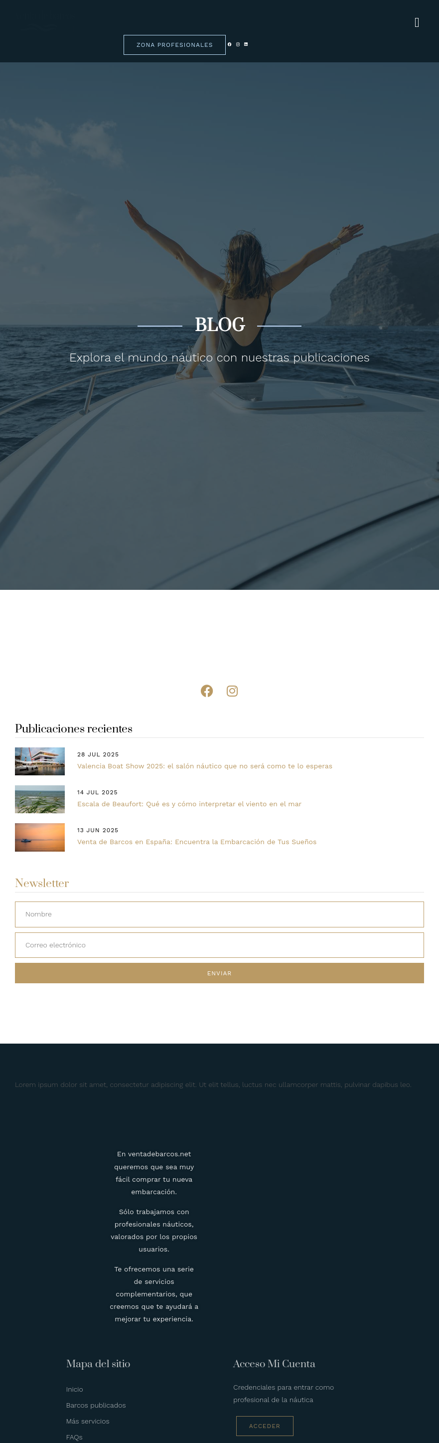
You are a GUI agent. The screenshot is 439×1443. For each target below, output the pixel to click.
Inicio (74, 1389)
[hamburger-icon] (417, 22)
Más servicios (88, 1421)
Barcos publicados (96, 1405)
